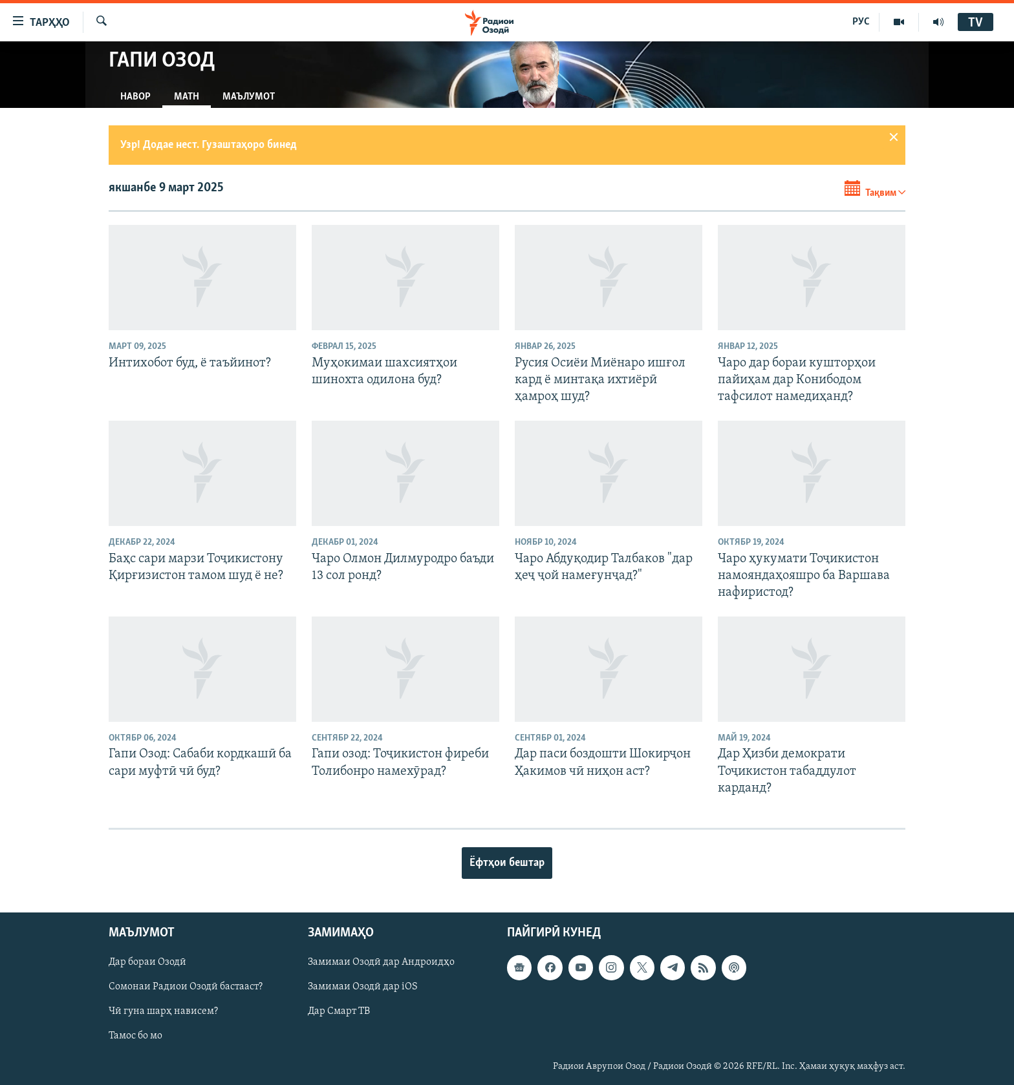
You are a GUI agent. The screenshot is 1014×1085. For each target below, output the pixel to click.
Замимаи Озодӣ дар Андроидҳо (381, 963)
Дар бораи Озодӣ (147, 963)
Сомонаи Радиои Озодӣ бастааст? (186, 987)
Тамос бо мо (135, 1036)
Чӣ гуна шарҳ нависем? (163, 1012)
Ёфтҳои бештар (507, 863)
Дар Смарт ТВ (339, 1012)
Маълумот (248, 97)
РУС (861, 22)
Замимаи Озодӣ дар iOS (363, 987)
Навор (135, 97)
